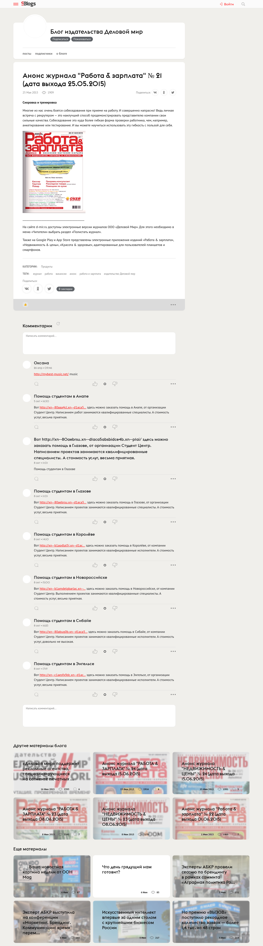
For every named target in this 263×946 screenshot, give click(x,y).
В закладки (65, 289)
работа (49, 274)
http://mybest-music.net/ (51, 374)
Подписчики (43, 53)
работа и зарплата (90, 274)
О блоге (61, 53)
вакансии (61, 274)
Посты (27, 53)
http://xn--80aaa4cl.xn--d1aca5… (63, 407)
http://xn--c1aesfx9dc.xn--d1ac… (63, 675)
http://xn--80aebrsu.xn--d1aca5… (63, 502)
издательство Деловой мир (119, 274)
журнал (37, 274)
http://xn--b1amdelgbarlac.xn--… (62, 588)
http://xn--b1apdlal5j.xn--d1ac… (62, 545)
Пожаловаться (82, 39)
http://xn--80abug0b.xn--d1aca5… (64, 632)
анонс (73, 274)
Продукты (47, 266)
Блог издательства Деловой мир (96, 32)
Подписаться (60, 39)
